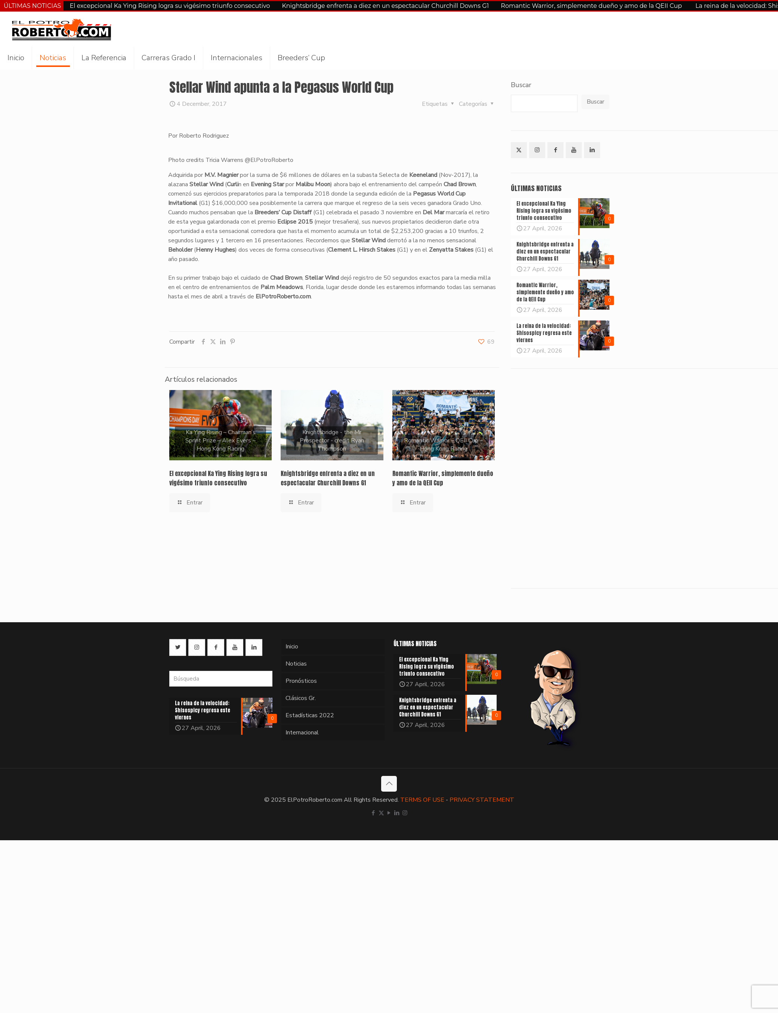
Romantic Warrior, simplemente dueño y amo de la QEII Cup (592, 5)
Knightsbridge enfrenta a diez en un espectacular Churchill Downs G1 (385, 5)
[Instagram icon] (405, 813)
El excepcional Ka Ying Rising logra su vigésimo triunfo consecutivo (170, 5)
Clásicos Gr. (300, 698)
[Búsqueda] (220, 679)
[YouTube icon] (389, 813)
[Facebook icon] (373, 813)
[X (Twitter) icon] (381, 813)
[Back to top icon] (389, 784)
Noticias (296, 664)
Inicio (291, 646)
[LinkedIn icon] (397, 813)
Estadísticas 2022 (309, 715)
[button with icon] (519, 150)
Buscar (521, 85)
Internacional (302, 732)
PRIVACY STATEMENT (482, 800)
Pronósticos (301, 681)
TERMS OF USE (422, 800)
